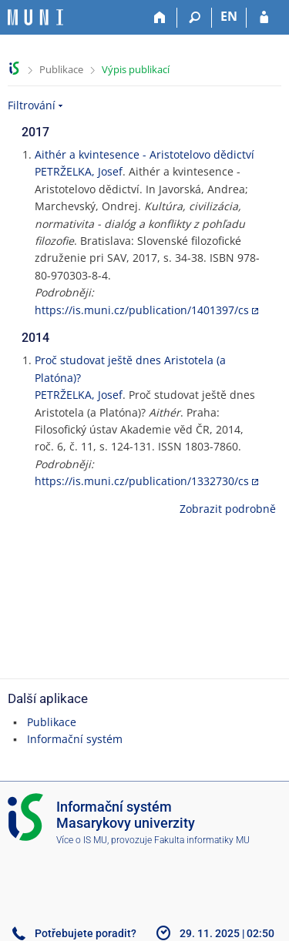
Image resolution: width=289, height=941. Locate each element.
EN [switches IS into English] (228, 16)
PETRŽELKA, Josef (79, 171)
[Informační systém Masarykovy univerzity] (35, 17)
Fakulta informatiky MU (202, 840)
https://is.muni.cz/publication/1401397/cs (142, 310)
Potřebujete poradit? (85, 933)
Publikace (61, 69)
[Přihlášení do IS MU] (264, 18)
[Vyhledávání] (194, 18)
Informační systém (75, 739)
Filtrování (31, 105)
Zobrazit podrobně (228, 508)
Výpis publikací (136, 69)
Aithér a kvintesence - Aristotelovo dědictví (144, 154)
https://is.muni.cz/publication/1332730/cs (142, 481)
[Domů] (160, 18)
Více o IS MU (81, 840)
